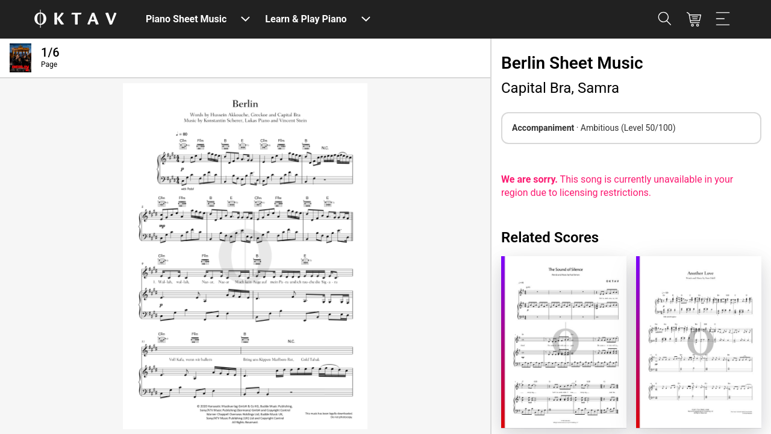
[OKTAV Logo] (75, 19)
